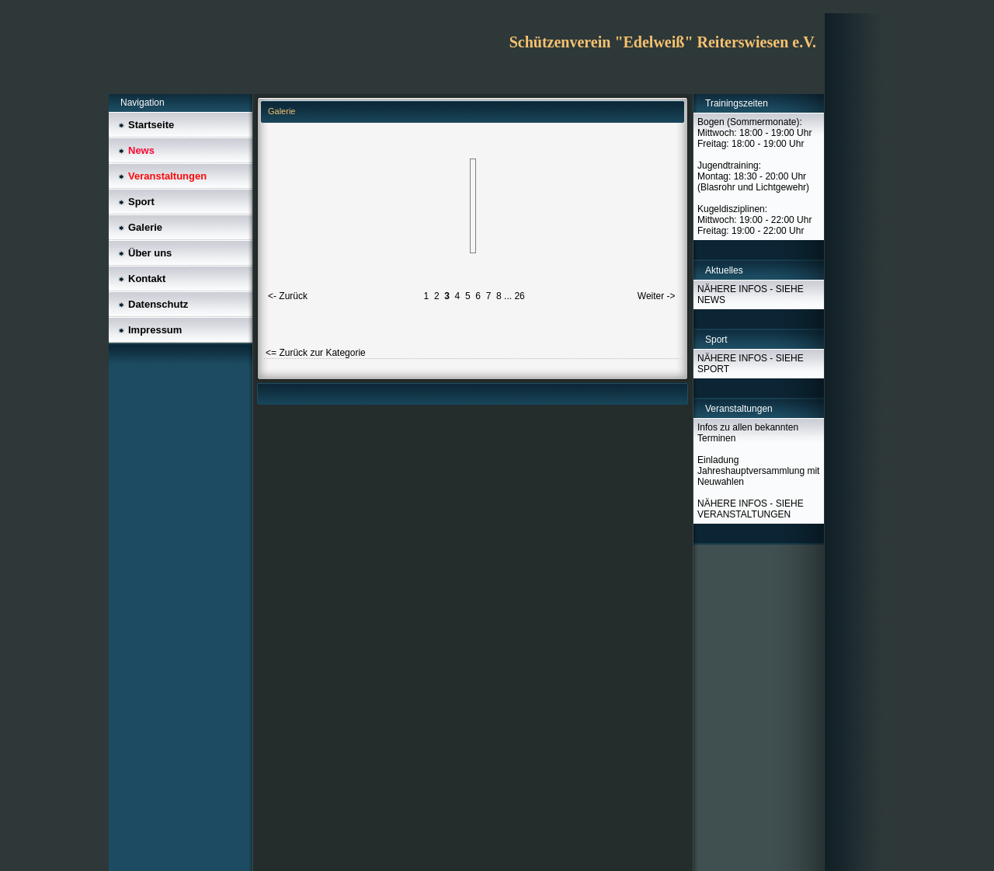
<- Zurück (288, 296)
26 (519, 296)
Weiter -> (657, 296)
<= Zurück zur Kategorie (316, 352)
